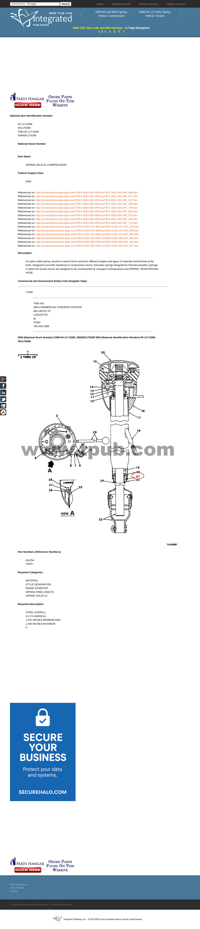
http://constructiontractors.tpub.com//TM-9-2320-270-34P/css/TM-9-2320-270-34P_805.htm (87, 230)
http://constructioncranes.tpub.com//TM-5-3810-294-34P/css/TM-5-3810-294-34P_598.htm (87, 203)
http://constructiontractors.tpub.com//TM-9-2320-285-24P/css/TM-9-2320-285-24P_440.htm (87, 241)
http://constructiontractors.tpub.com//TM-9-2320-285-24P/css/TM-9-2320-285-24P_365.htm (87, 238)
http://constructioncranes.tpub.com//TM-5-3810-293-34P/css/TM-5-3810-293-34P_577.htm (87, 196)
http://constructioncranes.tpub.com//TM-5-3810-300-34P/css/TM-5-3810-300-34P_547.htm (87, 215)
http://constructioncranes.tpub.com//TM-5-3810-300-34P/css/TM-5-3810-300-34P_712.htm (87, 222)
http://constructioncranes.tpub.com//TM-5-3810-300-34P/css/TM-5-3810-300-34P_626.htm (87, 219)
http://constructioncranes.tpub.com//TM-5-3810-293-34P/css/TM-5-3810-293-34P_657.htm (87, 200)
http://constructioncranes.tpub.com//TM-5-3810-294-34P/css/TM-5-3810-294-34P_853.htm (87, 211)
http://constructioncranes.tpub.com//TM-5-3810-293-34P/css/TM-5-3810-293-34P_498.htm (87, 192)
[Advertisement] (93, 64)
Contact (13, 891)
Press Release (17, 887)
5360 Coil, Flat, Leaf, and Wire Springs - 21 (100, 27)
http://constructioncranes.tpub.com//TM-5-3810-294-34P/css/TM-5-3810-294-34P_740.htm (87, 207)
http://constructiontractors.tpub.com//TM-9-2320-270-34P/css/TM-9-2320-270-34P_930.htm (87, 234)
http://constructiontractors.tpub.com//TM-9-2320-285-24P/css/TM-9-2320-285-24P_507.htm (87, 245)
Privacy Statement (18, 884)
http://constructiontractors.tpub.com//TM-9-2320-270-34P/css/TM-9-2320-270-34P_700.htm (87, 226)
